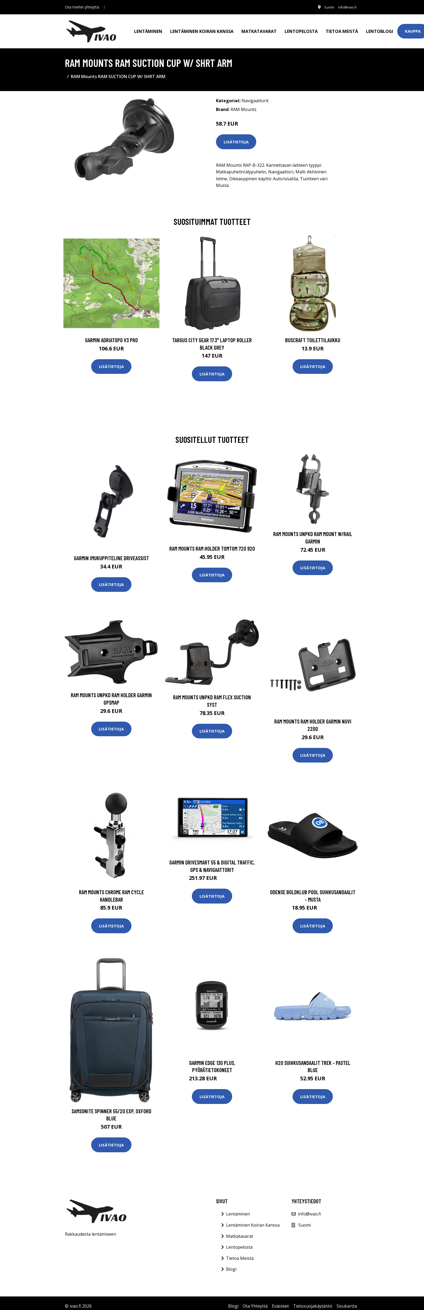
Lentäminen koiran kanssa (201, 28)
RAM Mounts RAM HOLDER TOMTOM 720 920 (212, 542)
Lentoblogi (379, 28)
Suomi (324, 7)
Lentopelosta (301, 28)
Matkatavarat (259, 28)
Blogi (231, 1263)
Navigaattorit (255, 95)
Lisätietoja (236, 135)
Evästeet (280, 1300)
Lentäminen (148, 28)
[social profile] (104, 7)
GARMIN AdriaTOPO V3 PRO (111, 334)
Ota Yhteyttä (255, 1300)
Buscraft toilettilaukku (312, 334)
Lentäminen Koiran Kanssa (253, 1219)
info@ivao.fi (345, 7)
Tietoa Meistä (240, 1252)
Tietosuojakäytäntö (312, 1300)
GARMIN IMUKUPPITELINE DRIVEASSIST (111, 552)
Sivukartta (347, 1300)
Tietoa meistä (342, 28)
